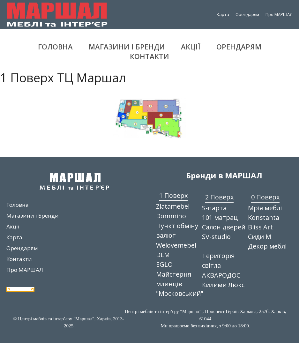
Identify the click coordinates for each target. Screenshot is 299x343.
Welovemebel (176, 245)
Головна (55, 46)
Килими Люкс (223, 284)
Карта (223, 14)
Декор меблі (267, 246)
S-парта (214, 208)
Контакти (149, 56)
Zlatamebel (173, 206)
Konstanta (263, 217)
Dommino (171, 216)
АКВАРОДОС (221, 275)
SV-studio (216, 236)
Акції (190, 46)
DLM (163, 254)
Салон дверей (223, 227)
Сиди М (259, 236)
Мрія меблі (265, 208)
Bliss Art (260, 227)
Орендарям (247, 14)
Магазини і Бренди (127, 46)
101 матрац (220, 217)
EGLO (164, 264)
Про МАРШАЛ (279, 14)
